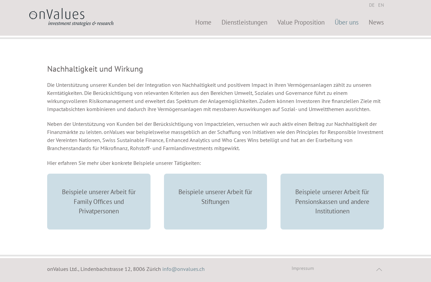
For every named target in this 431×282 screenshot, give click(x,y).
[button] (379, 269)
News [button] (376, 22)
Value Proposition (301, 22)
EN (381, 5)
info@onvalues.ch (183, 269)
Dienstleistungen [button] (244, 22)
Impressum (303, 268)
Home (203, 22)
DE (372, 5)
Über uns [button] (347, 22)
